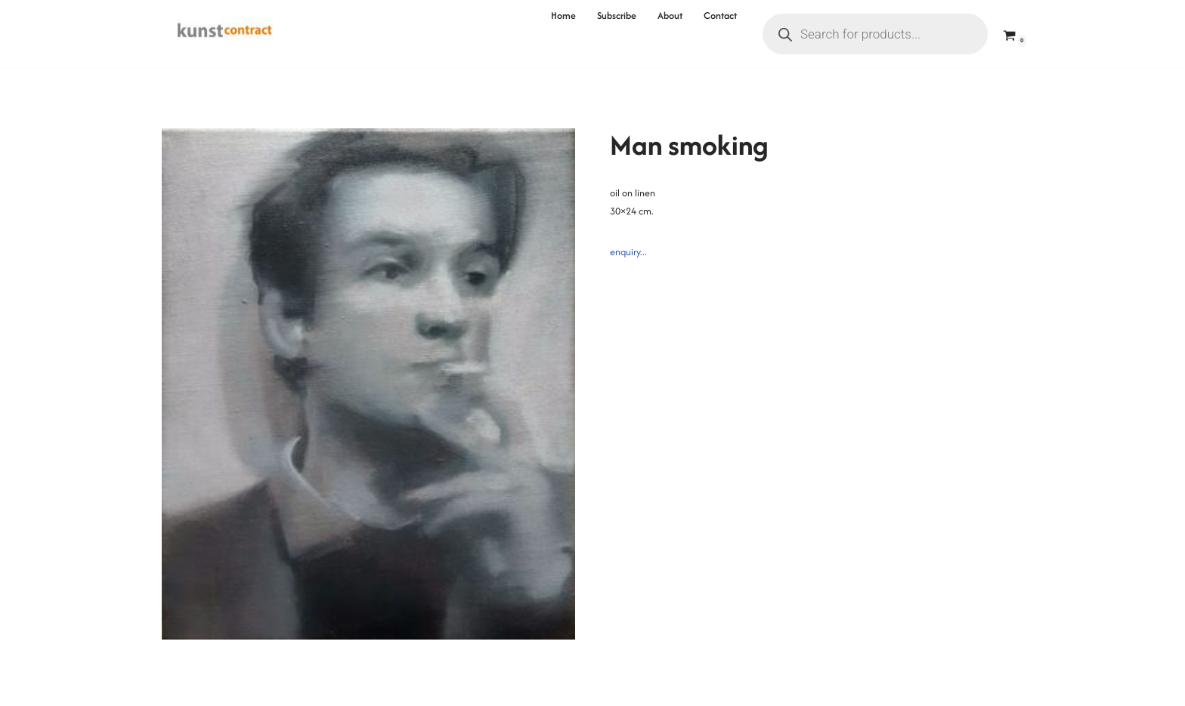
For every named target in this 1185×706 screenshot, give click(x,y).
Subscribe (616, 15)
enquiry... (628, 252)
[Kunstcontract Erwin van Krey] (225, 34)
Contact (720, 15)
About (669, 15)
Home (563, 15)
